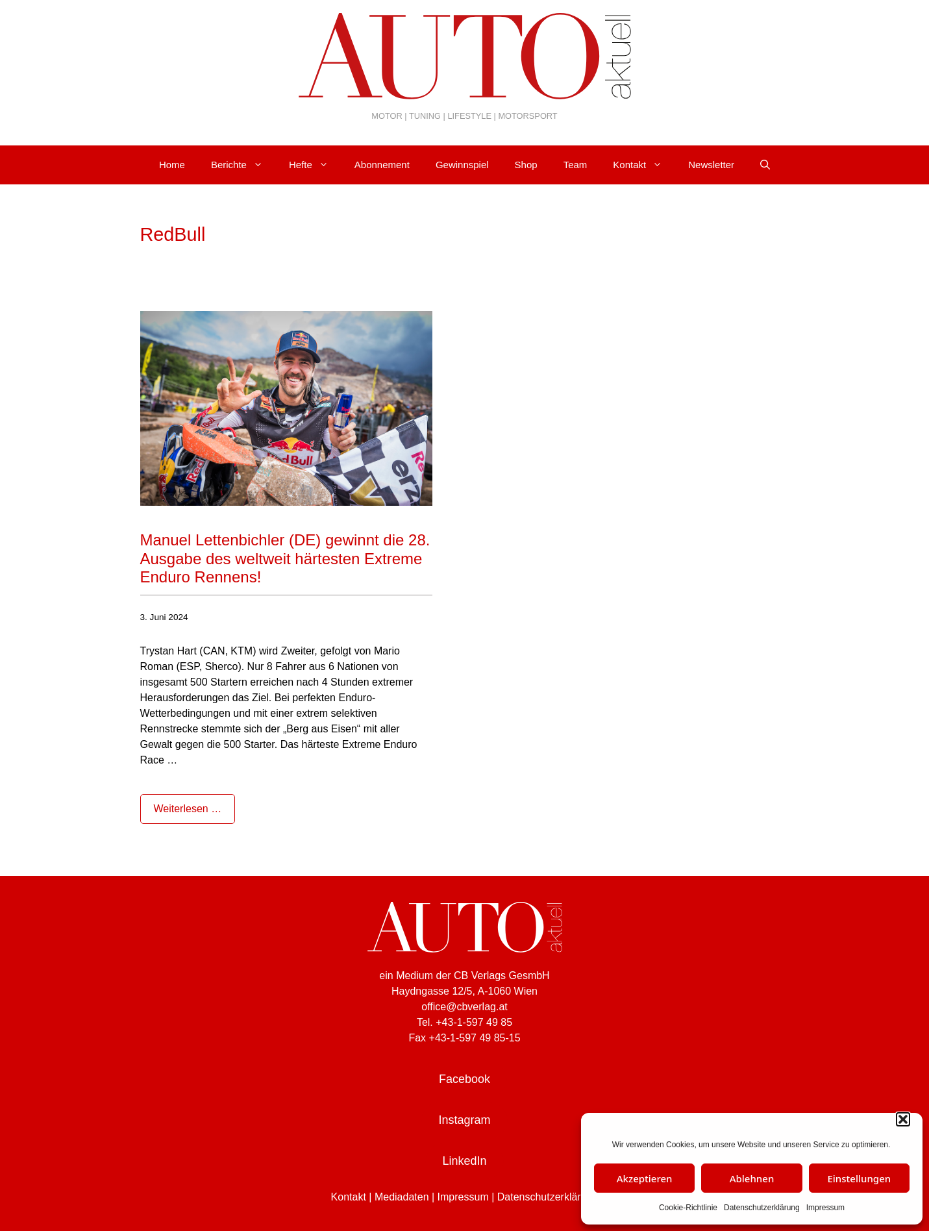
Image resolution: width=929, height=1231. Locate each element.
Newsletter (711, 164)
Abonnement (382, 164)
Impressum (825, 1207)
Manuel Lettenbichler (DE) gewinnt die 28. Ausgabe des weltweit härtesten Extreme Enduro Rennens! (285, 558)
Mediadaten (402, 1196)
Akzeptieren (645, 1178)
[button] (903, 1119)
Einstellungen (859, 1178)
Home (172, 164)
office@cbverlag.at (464, 1006)
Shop (526, 164)
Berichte (243, 164)
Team (576, 164)
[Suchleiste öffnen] (765, 164)
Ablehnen (752, 1178)
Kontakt (644, 164)
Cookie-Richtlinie (688, 1207)
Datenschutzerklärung (762, 1207)
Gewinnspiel (462, 164)
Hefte (315, 164)
